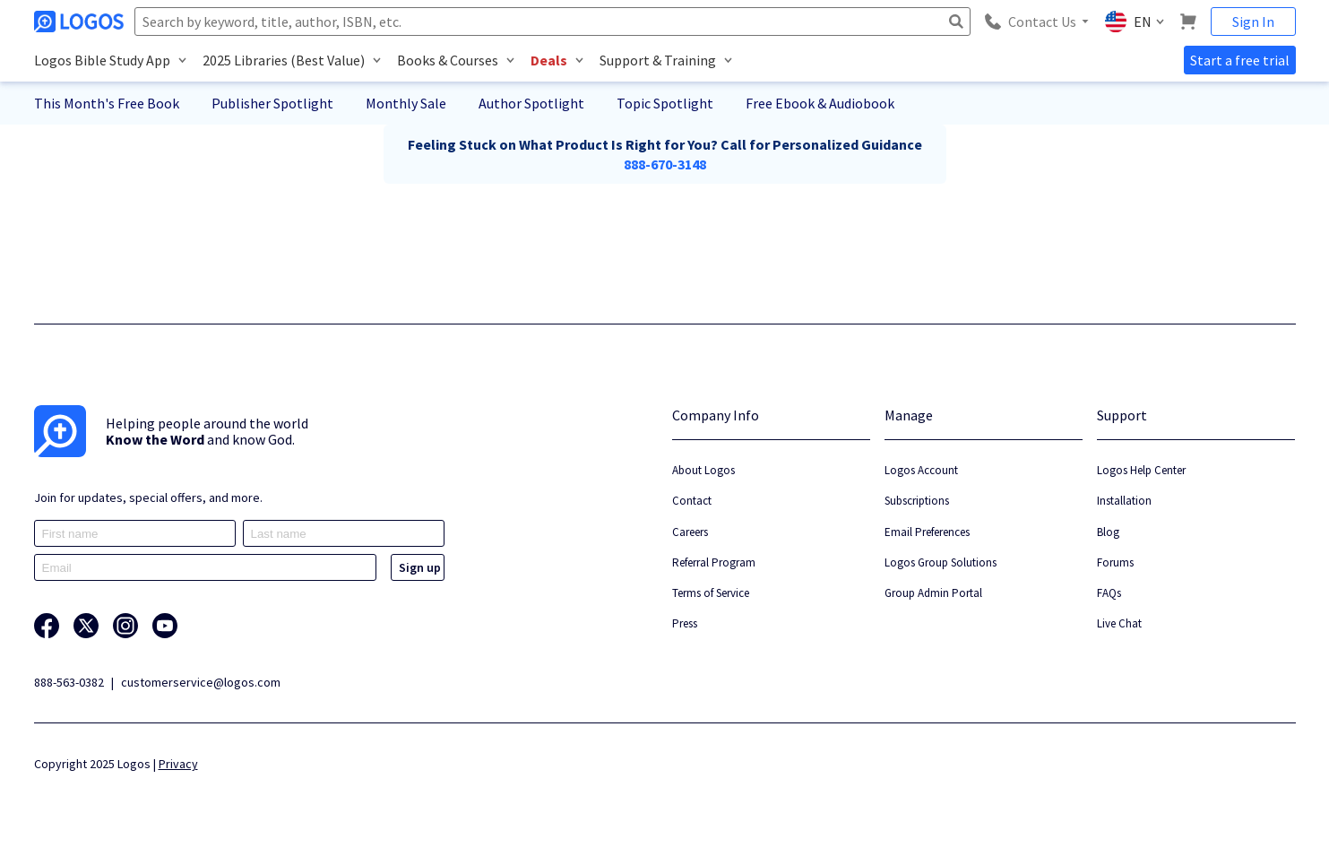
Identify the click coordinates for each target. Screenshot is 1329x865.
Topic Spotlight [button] (665, 103)
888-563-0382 (69, 682)
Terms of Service (710, 593)
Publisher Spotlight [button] (272, 103)
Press (684, 623)
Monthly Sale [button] (406, 103)
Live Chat (1119, 623)
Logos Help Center (1141, 470)
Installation (1124, 500)
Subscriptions (917, 500)
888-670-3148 (665, 164)
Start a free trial (1240, 60)
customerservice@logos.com (200, 682)
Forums (1115, 562)
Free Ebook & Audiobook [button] (820, 103)
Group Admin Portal (933, 593)
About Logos (703, 470)
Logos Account (921, 470)
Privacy (178, 764)
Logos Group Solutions (941, 562)
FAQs (1109, 593)
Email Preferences (927, 532)
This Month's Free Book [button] (106, 103)
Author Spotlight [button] (531, 103)
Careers (690, 532)
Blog (1108, 532)
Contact (692, 500)
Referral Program (713, 562)
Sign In (1253, 21)
